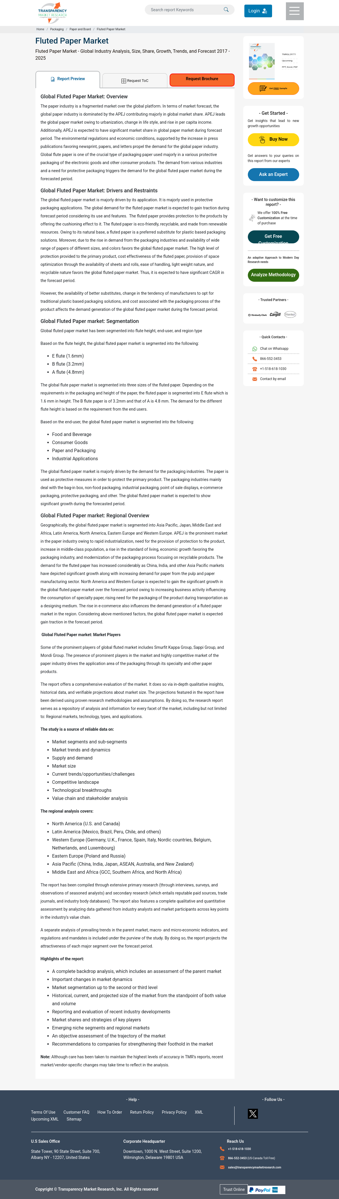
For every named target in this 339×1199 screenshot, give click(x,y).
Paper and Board (80, 29)
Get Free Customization (273, 238)
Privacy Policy (174, 1112)
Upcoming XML (45, 1119)
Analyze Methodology (273, 274)
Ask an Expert (273, 174)
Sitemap (74, 1119)
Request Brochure (202, 78)
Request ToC (134, 80)
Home (40, 29)
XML (199, 1112)
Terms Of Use (43, 1112)
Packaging (57, 29)
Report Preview (67, 78)
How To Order (110, 1112)
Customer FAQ (76, 1112)
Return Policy (142, 1112)
